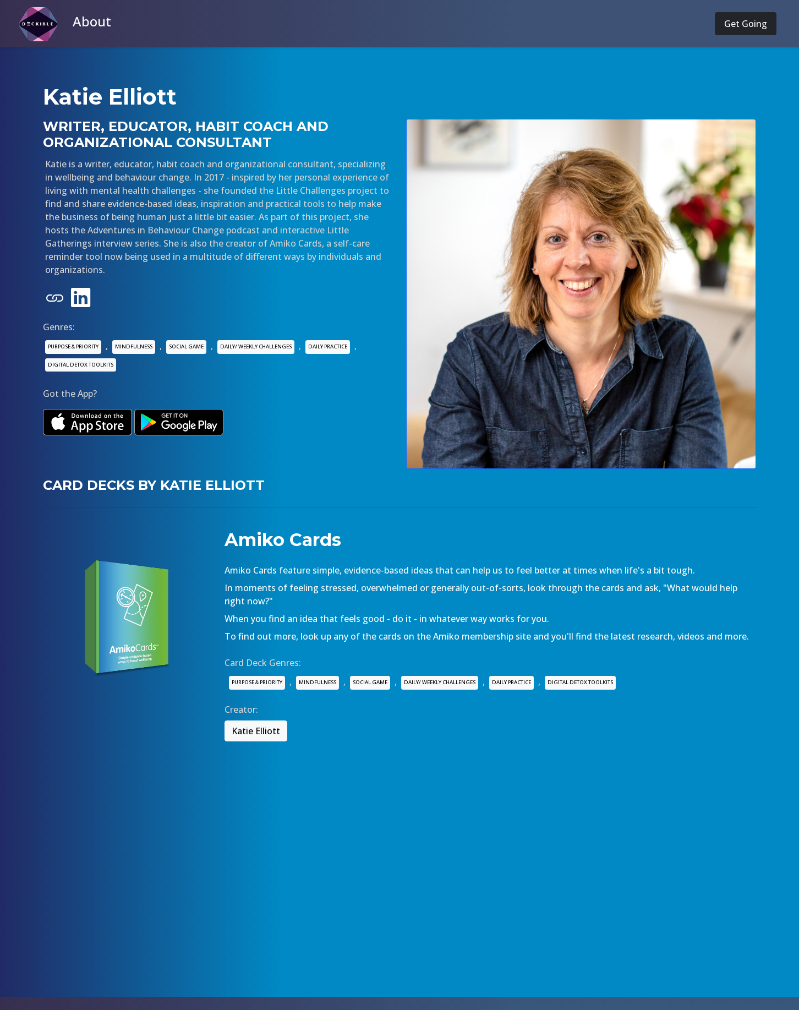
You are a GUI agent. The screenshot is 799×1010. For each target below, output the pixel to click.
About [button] (92, 21)
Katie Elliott (256, 731)
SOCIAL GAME (186, 346)
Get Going (745, 24)
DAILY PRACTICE (327, 346)
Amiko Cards (283, 539)
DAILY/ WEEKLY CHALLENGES (256, 346)
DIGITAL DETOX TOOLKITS (80, 364)
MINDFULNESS (133, 346)
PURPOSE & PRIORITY (73, 346)
